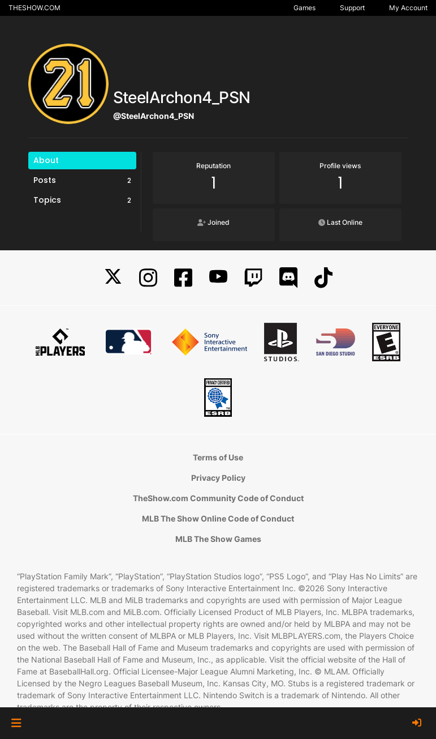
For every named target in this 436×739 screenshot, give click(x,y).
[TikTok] (323, 277)
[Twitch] (253, 277)
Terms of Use (218, 457)
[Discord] (288, 277)
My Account (408, 7)
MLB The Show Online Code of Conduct (218, 518)
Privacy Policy (218, 477)
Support (352, 7)
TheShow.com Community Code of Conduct (218, 498)
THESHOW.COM (34, 7)
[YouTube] (218, 277)
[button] (16, 723)
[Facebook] (183, 277)
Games (304, 7)
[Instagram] (148, 277)
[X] (113, 277)
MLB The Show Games (218, 539)
